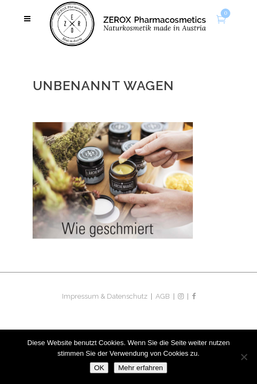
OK (99, 368)
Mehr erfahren (140, 368)
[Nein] (243, 356)
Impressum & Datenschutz (104, 296)
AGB (162, 296)
